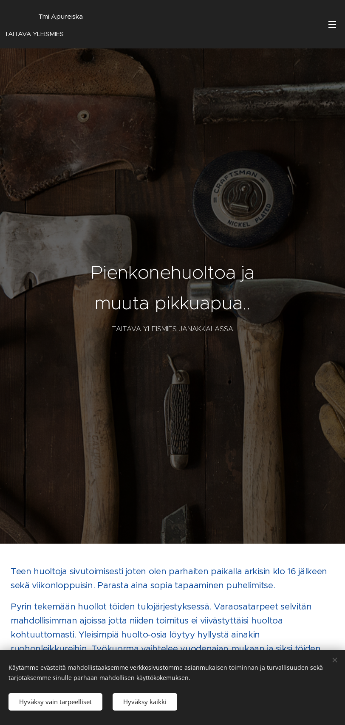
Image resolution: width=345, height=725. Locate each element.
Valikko (332, 24)
